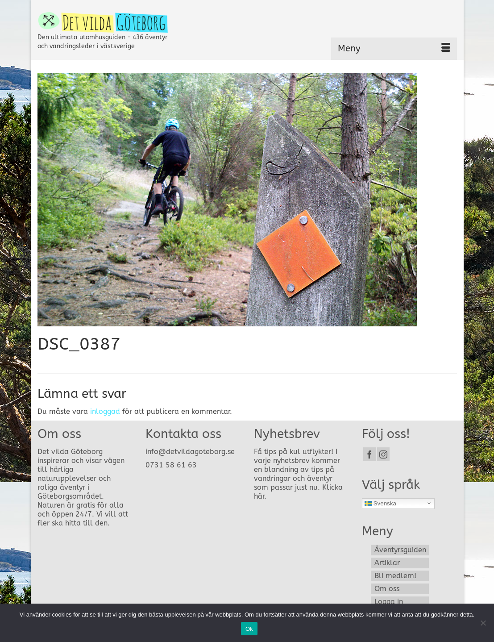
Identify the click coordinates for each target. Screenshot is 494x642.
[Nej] (482, 622)
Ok (249, 628)
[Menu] (394, 49)
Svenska (380, 503)
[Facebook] (369, 454)
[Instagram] (383, 454)
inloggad (105, 411)
